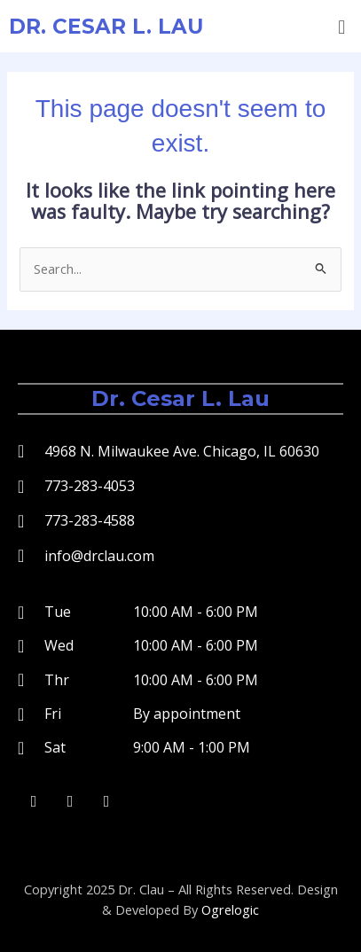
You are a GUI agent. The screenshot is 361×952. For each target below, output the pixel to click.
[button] (342, 26)
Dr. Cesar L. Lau (106, 26)
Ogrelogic (230, 909)
